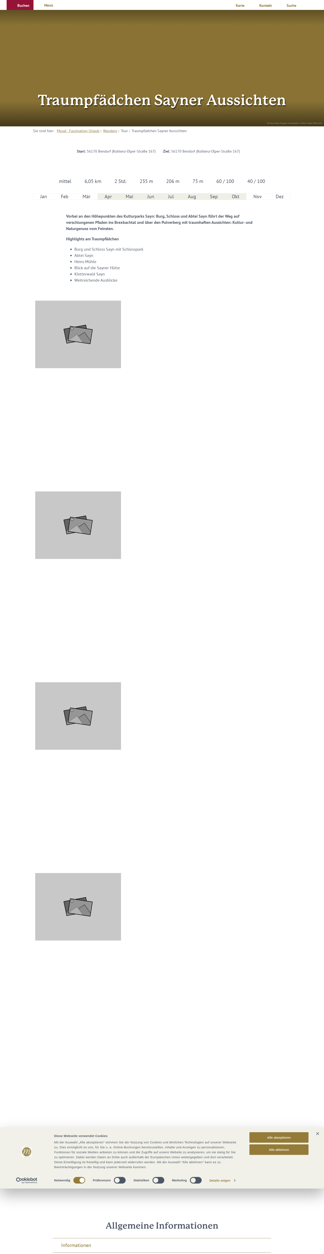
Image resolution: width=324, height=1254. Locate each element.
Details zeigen (219, 1246)
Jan (43, 196)
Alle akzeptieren (279, 1203)
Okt (235, 196)
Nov (257, 196)
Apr (108, 196)
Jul (171, 196)
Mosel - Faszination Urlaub (78, 130)
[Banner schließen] (317, 1199)
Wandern (110, 130)
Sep (214, 196)
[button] (20, 5)
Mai (129, 196)
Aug (192, 196)
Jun (150, 196)
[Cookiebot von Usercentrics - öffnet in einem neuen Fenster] (27, 1246)
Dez (280, 196)
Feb (64, 196)
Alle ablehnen (279, 1215)
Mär (86, 196)
